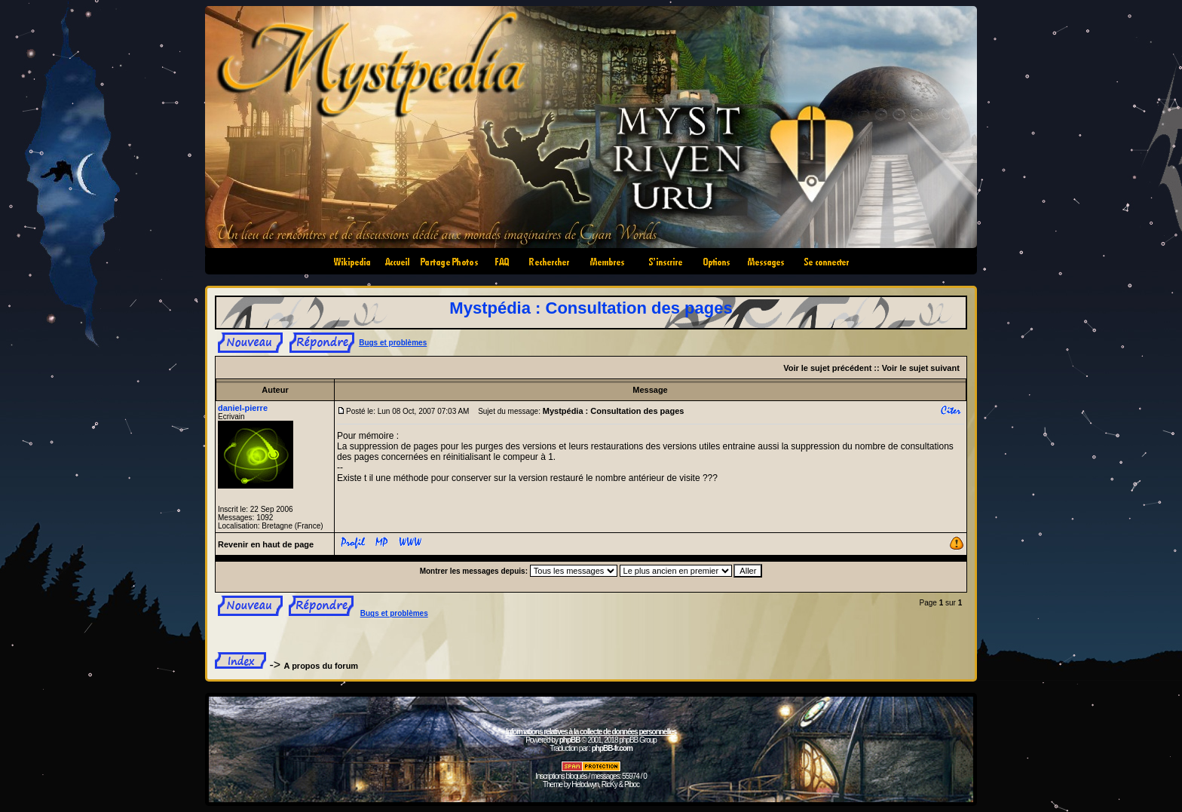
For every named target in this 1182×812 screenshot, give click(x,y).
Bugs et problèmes (393, 343)
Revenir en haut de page (266, 544)
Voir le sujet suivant (921, 367)
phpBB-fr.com (612, 748)
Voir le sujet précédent (827, 367)
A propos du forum (321, 665)
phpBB (569, 740)
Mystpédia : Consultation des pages (590, 308)
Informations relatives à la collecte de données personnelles (591, 732)
